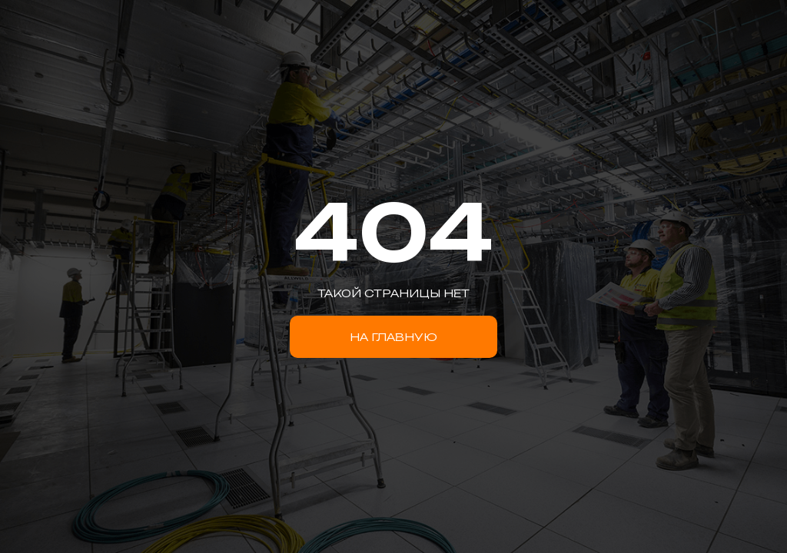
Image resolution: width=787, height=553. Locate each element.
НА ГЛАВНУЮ (393, 336)
